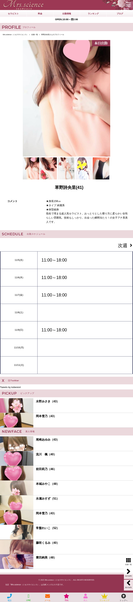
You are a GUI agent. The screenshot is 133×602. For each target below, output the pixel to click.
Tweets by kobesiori (10, 387)
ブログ (120, 13)
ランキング (93, 13)
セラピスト (13, 13)
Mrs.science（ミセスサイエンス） (58, 580)
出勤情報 (66, 13)
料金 (40, 13)
